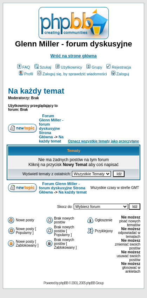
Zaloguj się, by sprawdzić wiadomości (72, 74)
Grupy (94, 67)
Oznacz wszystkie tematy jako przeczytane (103, 141)
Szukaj (42, 67)
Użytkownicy (68, 67)
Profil (26, 74)
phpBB (63, 283)
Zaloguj (120, 74)
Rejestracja (118, 67)
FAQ (23, 67)
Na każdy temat (36, 91)
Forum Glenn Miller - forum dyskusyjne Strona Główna (51, 126)
